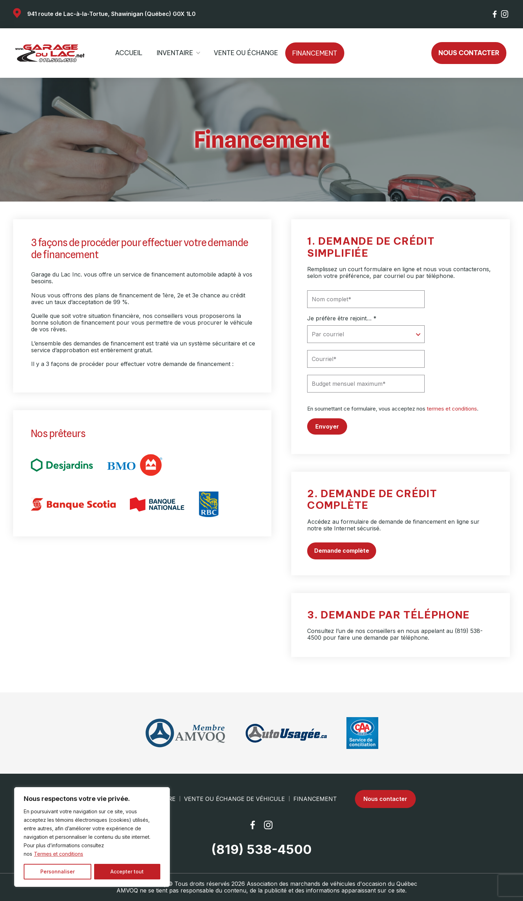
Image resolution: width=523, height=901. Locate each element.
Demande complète (341, 550)
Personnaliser (57, 871)
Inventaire (175, 53)
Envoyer (327, 426)
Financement (314, 53)
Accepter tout (127, 871)
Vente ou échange (246, 53)
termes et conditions (452, 408)
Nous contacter (468, 53)
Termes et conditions (58, 854)
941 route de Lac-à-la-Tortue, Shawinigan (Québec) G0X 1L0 (111, 13)
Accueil (129, 53)
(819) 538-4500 (261, 849)
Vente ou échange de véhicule (234, 799)
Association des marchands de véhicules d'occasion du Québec (332, 883)
